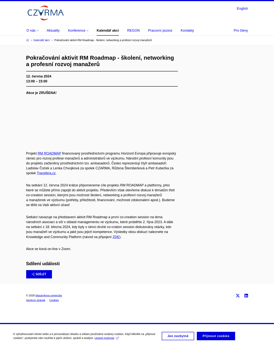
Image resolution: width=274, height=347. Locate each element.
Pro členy (241, 30)
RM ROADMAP (49, 153)
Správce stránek (35, 300)
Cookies (54, 300)
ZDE (116, 237)
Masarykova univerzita (48, 295)
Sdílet (39, 274)
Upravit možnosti (106, 339)
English (242, 8)
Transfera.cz (46, 173)
